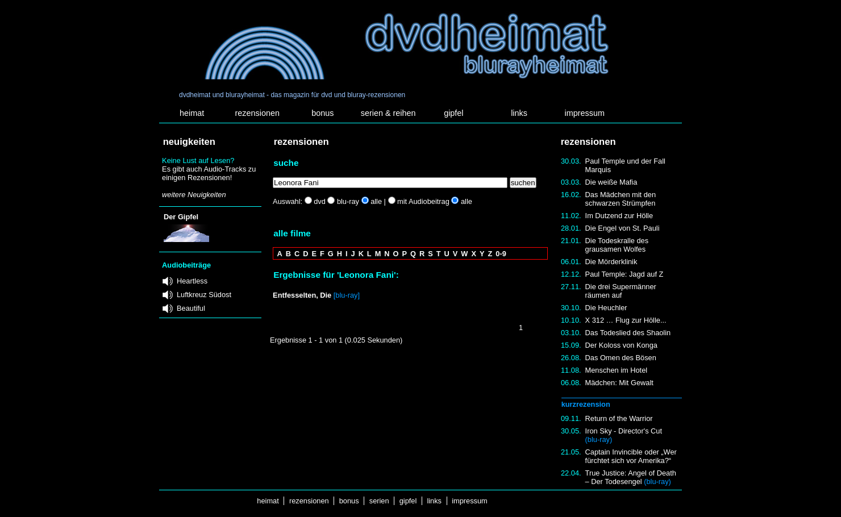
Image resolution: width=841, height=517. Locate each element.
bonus (322, 113)
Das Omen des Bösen (620, 357)
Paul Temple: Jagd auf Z (624, 274)
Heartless (192, 281)
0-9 (501, 253)
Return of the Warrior (619, 418)
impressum (585, 113)
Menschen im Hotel (616, 370)
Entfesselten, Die (302, 295)
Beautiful (191, 308)
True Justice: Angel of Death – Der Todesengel (630, 477)
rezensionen (257, 113)
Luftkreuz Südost (204, 294)
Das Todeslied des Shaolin (628, 332)
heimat (192, 113)
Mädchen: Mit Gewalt (619, 382)
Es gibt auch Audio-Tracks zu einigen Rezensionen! (209, 173)
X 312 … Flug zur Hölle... (626, 320)
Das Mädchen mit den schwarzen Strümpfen (620, 198)
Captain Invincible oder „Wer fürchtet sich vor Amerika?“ (631, 456)
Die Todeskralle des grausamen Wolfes (616, 244)
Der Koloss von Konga (621, 345)
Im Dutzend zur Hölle (619, 215)
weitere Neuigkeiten (194, 194)
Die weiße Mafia (611, 182)
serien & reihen (388, 113)
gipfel (453, 113)
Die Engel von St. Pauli (622, 228)
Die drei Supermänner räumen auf (620, 290)
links (519, 113)
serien (379, 501)
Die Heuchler (606, 307)
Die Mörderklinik (611, 261)
